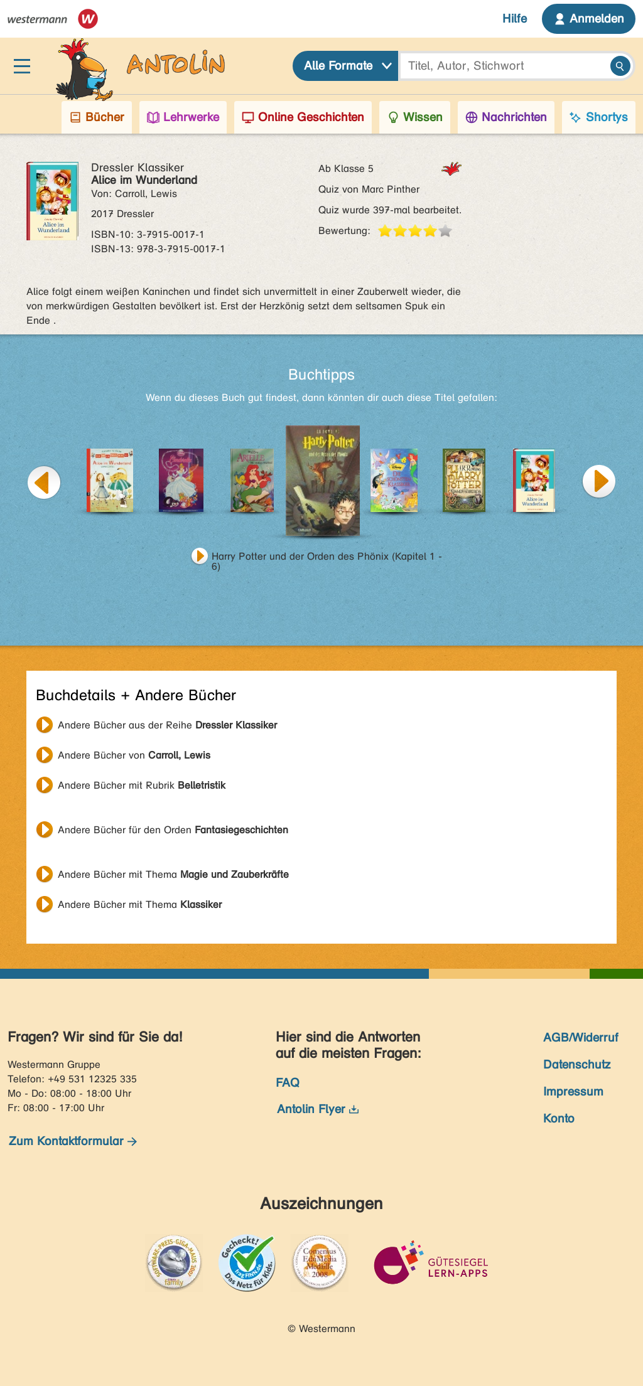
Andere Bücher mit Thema (173, 874)
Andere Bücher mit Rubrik (141, 785)
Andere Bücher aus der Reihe (167, 725)
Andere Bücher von (134, 755)
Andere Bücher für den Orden (173, 830)
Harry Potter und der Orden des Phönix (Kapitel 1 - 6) (327, 557)
